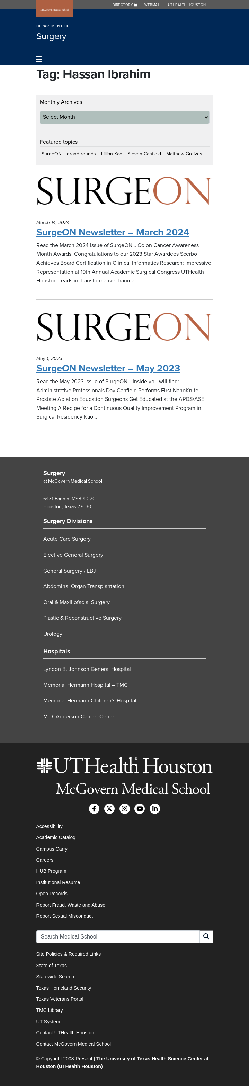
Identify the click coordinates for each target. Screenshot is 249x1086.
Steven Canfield (144, 154)
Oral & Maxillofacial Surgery (76, 602)
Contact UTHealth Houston (65, 1032)
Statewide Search (55, 976)
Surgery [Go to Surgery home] (54, 473)
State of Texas (51, 965)
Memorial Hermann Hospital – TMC (85, 685)
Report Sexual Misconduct (64, 916)
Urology (52, 633)
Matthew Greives (184, 154)
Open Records (52, 893)
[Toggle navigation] (39, 59)
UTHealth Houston (187, 5)
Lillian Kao (111, 154)
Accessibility (49, 826)
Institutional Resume (58, 882)
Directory (125, 5)
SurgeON (52, 154)
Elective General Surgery (73, 554)
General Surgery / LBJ (69, 570)
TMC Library (49, 1010)
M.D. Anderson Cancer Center (79, 716)
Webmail (152, 5)
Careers (45, 860)
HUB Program (51, 871)
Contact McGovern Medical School (73, 1044)
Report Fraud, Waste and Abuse (70, 905)
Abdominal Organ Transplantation (83, 586)
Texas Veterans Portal (59, 999)
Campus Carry (52, 849)
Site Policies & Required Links (68, 954)
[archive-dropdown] (125, 117)
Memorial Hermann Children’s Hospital (89, 700)
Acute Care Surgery (67, 539)
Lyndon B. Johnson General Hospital (87, 669)
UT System (48, 1021)
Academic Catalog (56, 837)
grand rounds (81, 154)
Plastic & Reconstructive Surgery (82, 617)
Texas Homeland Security (63, 988)
